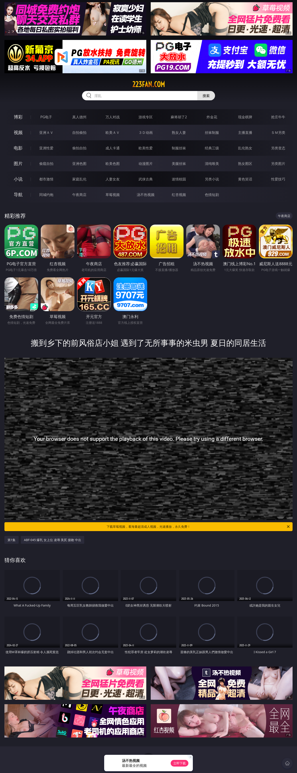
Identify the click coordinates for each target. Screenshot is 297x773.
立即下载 (179, 763)
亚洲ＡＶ (46, 132)
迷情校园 (179, 179)
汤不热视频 (145, 194)
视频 (18, 132)
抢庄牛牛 (278, 117)
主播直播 (245, 132)
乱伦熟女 (245, 148)
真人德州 (79, 117)
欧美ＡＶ (113, 132)
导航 (18, 195)
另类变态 (278, 148)
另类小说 (212, 179)
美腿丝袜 (179, 163)
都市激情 (46, 179)
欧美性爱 (146, 148)
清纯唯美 (212, 163)
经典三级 (212, 148)
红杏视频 (179, 194)
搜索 (206, 95)
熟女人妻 (179, 132)
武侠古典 (146, 179)
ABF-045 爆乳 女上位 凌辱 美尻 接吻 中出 (52, 540)
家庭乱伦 (79, 179)
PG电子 (46, 117)
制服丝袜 (179, 148)
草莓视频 (113, 194)
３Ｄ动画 (146, 132)
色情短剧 (212, 194)
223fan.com (148, 84)
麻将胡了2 (179, 117)
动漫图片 (146, 163)
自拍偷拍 (79, 132)
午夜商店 (79, 194)
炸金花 (212, 117)
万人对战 (113, 117)
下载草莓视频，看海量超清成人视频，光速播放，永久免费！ (198, 526)
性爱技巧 (278, 179)
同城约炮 (46, 194)
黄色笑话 (245, 179)
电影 (18, 148)
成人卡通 (113, 148)
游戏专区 (146, 117)
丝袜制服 (212, 132)
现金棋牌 (245, 117)
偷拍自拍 (79, 148)
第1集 (12, 540)
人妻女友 (113, 179)
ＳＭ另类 (278, 132)
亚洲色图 (79, 163)
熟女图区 (245, 163)
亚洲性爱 (46, 148)
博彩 (18, 117)
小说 (18, 179)
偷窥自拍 (46, 163)
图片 (18, 163)
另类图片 (278, 163)
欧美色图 (113, 163)
